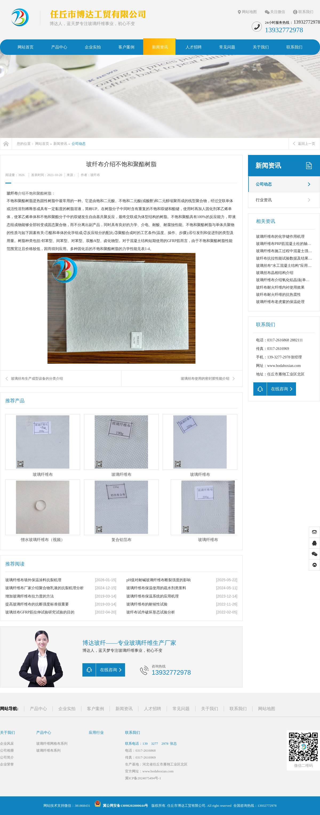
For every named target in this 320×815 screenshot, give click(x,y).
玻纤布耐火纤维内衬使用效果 (280, 287)
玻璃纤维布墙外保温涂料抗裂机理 (33, 580)
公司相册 (7, 750)
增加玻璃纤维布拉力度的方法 (29, 596)
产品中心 (38, 708)
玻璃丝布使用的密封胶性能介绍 (205, 378)
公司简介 (7, 757)
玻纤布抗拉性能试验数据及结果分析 (286, 258)
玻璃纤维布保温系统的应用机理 (152, 596)
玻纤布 (12, 193)
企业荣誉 (7, 764)
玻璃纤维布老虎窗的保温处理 (280, 302)
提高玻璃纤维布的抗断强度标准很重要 (37, 604)
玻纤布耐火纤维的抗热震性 (278, 295)
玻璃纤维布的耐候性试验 (146, 604)
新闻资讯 (60, 144)
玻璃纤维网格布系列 (51, 744)
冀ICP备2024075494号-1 (143, 778)
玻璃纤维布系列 (48, 750)
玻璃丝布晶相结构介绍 (274, 273)
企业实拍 (66, 708)
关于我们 (209, 708)
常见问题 (181, 708)
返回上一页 (304, 144)
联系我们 (305, 12)
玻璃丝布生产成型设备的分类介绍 (37, 378)
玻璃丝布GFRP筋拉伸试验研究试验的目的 (39, 612)
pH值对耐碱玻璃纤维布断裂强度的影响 (158, 580)
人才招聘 (152, 708)
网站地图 (249, 12)
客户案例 (95, 708)
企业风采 (7, 744)
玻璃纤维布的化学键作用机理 (280, 237)
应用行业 (96, 733)
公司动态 (79, 144)
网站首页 (42, 144)
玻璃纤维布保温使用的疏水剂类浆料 (156, 588)
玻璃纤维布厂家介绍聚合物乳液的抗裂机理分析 (44, 588)
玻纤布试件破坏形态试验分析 (150, 612)
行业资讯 (264, 200)
